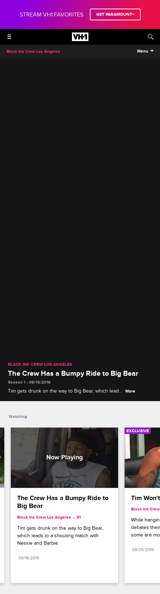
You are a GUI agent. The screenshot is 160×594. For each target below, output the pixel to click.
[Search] (151, 37)
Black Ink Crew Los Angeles (40, 364)
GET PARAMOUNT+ (115, 14)
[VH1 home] (80, 39)
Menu (142, 51)
